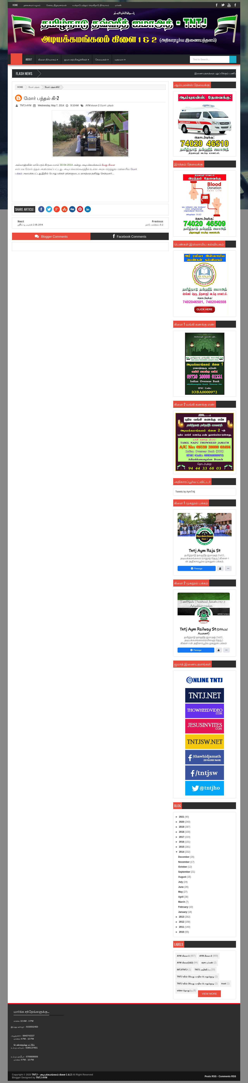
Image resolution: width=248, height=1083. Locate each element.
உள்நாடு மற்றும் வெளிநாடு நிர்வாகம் (90, 5)
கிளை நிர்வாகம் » (48, 59)
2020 (182, 821)
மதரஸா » (120, 59)
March (182, 902)
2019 (182, 827)
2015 (182, 847)
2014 (182, 852)
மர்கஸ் (118, 5)
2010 (182, 932)
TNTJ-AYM (25, 105)
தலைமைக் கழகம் (32, 5)
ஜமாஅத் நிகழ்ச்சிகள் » (76, 59)
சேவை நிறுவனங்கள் (56, 5)
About (29, 59)
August (182, 877)
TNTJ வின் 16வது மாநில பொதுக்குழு (195, 983)
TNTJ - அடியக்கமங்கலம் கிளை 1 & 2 (52, 1074)
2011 (182, 927)
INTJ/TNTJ (182, 969)
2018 (182, 832)
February (183, 907)
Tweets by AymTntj (185, 491)
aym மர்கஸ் (207, 962)
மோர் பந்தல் (33, 87)
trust (223, 983)
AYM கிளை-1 (183, 956)
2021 (182, 816)
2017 (182, 837)
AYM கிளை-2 (92, 105)
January (183, 912)
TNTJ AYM (41, 1077)
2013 (182, 916)
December (184, 857)
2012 (182, 922)
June (181, 887)
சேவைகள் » (102, 59)
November (184, 862)
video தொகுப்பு (184, 990)
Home (15, 5)
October (183, 866)
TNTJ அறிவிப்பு (202, 969)
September (184, 872)
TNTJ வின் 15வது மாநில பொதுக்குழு (195, 976)
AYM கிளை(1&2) (185, 962)
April (181, 897)
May (180, 891)
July (180, 882)
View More (209, 993)
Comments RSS (227, 1076)
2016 (182, 841)
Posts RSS (211, 1076)
